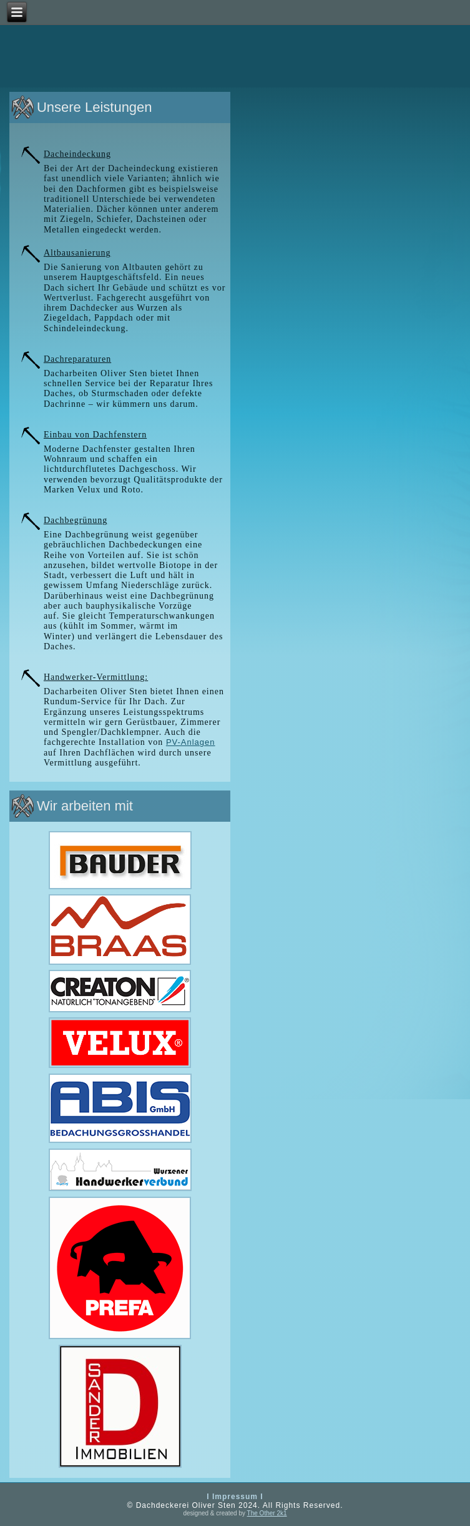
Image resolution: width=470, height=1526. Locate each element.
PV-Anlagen (190, 742)
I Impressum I (235, 1496)
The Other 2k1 (267, 1513)
